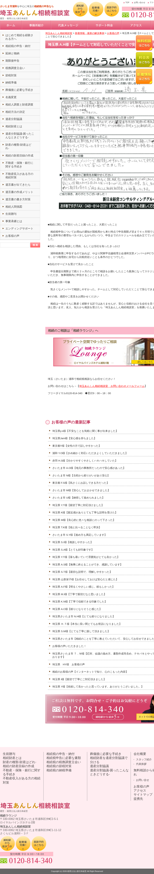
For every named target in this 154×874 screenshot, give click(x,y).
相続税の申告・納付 (18, 46)
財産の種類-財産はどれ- (19, 762)
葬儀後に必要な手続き (19, 89)
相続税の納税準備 (59, 770)
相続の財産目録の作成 (19, 155)
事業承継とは (13, 221)
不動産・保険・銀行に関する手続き (21, 772)
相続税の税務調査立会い (63, 762)
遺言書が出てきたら (18, 184)
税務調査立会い (15, 68)
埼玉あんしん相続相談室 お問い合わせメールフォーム (112, 386)
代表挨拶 (141, 763)
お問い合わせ (139, 2)
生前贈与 (11, 213)
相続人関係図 (13, 206)
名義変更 (11, 97)
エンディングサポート (19, 228)
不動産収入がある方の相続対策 (21, 780)
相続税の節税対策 (59, 766)
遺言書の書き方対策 (18, 199)
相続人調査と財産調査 (19, 104)
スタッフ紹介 (144, 759)
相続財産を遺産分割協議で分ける (109, 760)
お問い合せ (142, 779)
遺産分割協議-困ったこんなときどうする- (109, 772)
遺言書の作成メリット (19, 192)
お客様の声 (12, 235)
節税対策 (11, 75)
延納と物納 (12, 53)
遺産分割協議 (13, 119)
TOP (127, 2)
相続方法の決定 (15, 111)
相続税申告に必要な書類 (63, 758)
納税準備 (11, 82)
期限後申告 (12, 60)
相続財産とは (13, 126)
